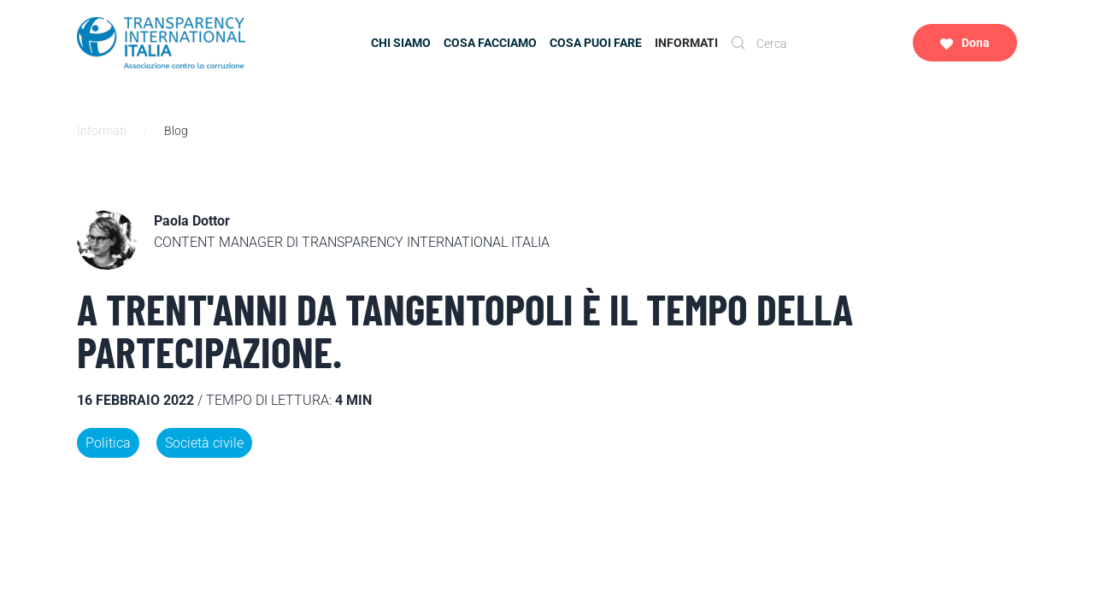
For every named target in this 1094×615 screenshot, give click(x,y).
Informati (686, 43)
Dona (965, 43)
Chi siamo (401, 43)
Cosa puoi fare (596, 43)
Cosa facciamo (490, 43)
